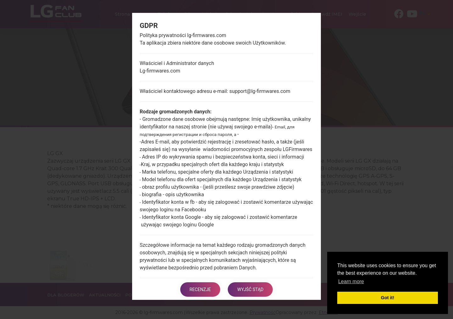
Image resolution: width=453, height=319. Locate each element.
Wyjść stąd (250, 289)
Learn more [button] (351, 281)
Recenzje (200, 289)
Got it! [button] (387, 297)
